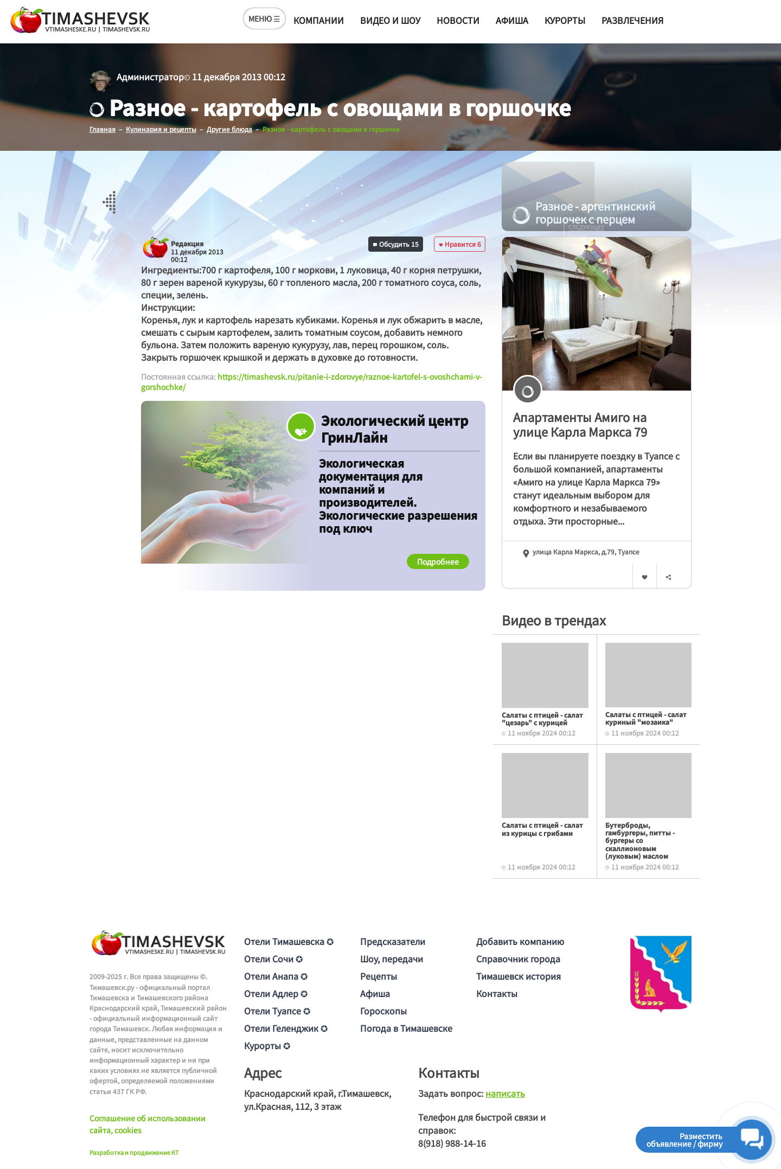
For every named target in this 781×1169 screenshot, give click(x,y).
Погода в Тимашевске (406, 1027)
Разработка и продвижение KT (134, 1151)
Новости (458, 20)
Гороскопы (383, 1010)
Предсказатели (392, 940)
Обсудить (396, 243)
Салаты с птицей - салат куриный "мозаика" (646, 717)
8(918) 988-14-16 (452, 1142)
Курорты (565, 20)
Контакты (496, 992)
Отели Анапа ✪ (276, 975)
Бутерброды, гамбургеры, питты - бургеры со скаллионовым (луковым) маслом (640, 840)
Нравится (460, 243)
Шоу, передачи (391, 958)
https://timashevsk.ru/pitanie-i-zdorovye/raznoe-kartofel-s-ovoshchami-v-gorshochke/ (311, 381)
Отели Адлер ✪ (276, 992)
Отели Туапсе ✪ (277, 1010)
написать (505, 1092)
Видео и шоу (390, 20)
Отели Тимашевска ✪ (289, 940)
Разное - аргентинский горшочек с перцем (584, 213)
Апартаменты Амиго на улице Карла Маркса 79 (580, 423)
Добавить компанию (520, 940)
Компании (318, 20)
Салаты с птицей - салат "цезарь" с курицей (542, 718)
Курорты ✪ (267, 1044)
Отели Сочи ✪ (273, 958)
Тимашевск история (518, 975)
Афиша (512, 20)
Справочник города (518, 958)
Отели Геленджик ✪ (286, 1027)
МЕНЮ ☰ (264, 18)
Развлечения (632, 20)
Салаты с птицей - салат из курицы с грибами (542, 828)
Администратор (150, 76)
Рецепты (378, 975)
